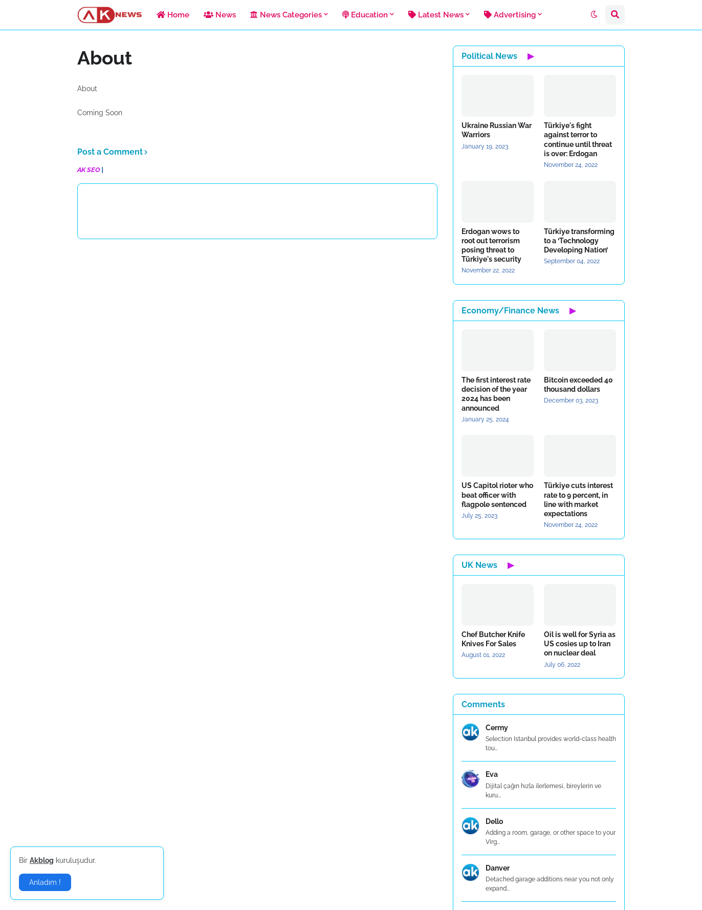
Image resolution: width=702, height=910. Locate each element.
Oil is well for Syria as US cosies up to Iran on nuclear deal (580, 643)
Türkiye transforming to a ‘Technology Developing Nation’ (579, 240)
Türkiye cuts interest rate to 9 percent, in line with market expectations (578, 499)
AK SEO (88, 170)
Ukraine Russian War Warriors (497, 130)
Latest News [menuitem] (436, 14)
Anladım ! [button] (45, 882)
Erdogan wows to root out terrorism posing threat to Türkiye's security (491, 245)
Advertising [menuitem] (510, 14)
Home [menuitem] (173, 14)
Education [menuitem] (365, 14)
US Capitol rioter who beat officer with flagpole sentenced (497, 494)
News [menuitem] (220, 14)
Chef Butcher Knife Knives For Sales (493, 639)
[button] (594, 15)
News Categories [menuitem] (286, 14)
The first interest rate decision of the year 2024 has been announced (496, 394)
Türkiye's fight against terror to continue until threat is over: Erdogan (578, 139)
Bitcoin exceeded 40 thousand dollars (578, 384)
